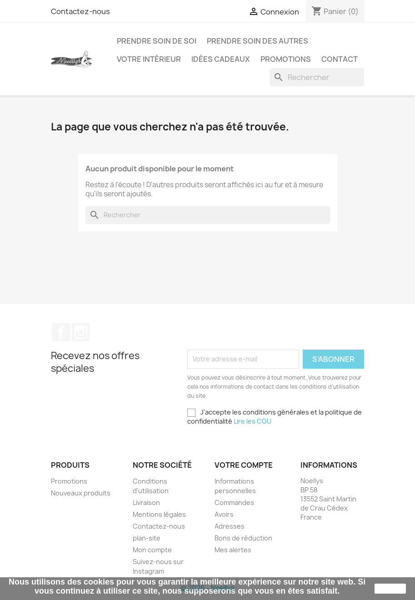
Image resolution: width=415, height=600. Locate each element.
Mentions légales (159, 514)
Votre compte (244, 465)
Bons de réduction (243, 538)
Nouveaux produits (80, 493)
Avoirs (224, 514)
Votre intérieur (149, 59)
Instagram (81, 332)
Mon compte (152, 549)
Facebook (61, 332)
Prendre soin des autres (257, 41)
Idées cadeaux (220, 59)
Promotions (285, 59)
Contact (339, 59)
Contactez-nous (80, 11)
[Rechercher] (317, 77)
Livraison (146, 502)
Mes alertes (233, 549)
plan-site (146, 538)
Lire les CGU (252, 421)
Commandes (234, 502)
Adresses (230, 526)
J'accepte (390, 588)
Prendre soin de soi (156, 41)
